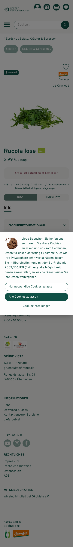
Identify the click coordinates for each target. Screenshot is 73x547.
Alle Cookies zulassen (23, 297)
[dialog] (36, 273)
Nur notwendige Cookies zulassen (31, 287)
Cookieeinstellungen (36, 306)
